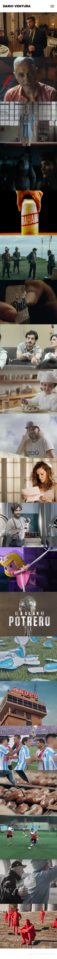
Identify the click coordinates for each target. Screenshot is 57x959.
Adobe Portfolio (47, 953)
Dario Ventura (17, 6)
